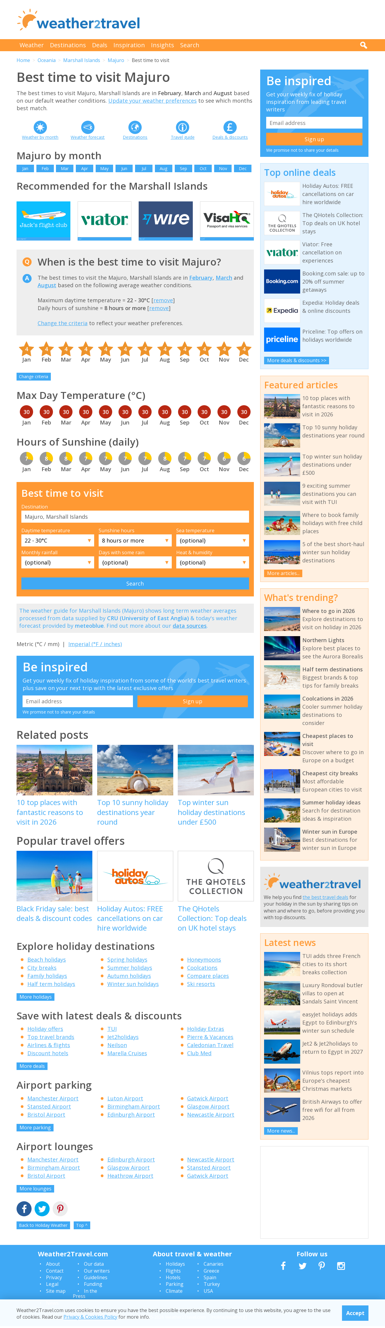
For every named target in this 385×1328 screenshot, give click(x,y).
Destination (34, 515)
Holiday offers (45, 1037)
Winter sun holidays (133, 993)
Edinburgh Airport (131, 1123)
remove (163, 309)
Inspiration (129, 45)
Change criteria (33, 385)
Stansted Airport (49, 1115)
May (104, 168)
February (201, 286)
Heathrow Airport (130, 1184)
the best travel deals (325, 897)
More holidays (36, 1006)
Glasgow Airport (208, 1115)
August (47, 294)
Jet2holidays (123, 1046)
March (224, 286)
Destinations (68, 45)
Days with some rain (121, 561)
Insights (162, 45)
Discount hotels (47, 1062)
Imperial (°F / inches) (95, 653)
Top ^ (82, 1234)
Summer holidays (129, 976)
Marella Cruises (127, 1062)
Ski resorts (201, 993)
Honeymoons (204, 968)
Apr (84, 168)
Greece (211, 1272)
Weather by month (40, 137)
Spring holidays (127, 968)
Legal (52, 1286)
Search (189, 45)
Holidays (175, 1265)
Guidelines (95, 1279)
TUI (112, 1037)
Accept (355, 1313)
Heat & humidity (194, 561)
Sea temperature (195, 539)
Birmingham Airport (133, 1115)
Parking (174, 1286)
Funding (93, 1286)
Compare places (208, 984)
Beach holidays (46, 968)
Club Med (199, 1062)
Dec (243, 168)
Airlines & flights (48, 1054)
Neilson (117, 1054)
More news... (281, 1130)
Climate (174, 1292)
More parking (35, 1136)
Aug (163, 168)
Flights (173, 1272)
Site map (56, 1292)
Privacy (54, 1279)
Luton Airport (125, 1107)
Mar (65, 168)
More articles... (283, 573)
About (53, 1265)
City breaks (42, 976)
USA (208, 1292)
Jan (25, 168)
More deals (32, 1075)
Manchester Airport (53, 1107)
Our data (94, 1265)
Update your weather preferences (152, 100)
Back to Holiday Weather (43, 1234)
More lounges (35, 1197)
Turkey (212, 1286)
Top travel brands (50, 1046)
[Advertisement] (258, 19)
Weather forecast (88, 137)
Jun (124, 168)
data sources (190, 634)
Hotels (173, 1279)
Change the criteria (63, 332)
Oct (203, 168)
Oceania (47, 60)
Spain (210, 1279)
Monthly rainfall (39, 561)
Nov (223, 168)
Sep (183, 168)
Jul (144, 168)
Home (23, 60)
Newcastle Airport (210, 1123)
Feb (45, 168)
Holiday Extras (205, 1037)
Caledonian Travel (210, 1054)
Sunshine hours (116, 539)
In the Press (85, 1295)
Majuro (116, 60)
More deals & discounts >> (296, 360)
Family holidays (47, 984)
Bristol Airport (46, 1123)
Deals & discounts (230, 137)
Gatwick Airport (207, 1107)
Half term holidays (51, 993)
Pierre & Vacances (210, 1046)
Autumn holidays (129, 984)
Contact (54, 1272)
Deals (99, 45)
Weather (32, 45)
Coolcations (202, 976)
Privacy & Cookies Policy (90, 1317)
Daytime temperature (45, 539)
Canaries (213, 1265)
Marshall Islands (81, 60)
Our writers (97, 1272)
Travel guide (183, 137)
